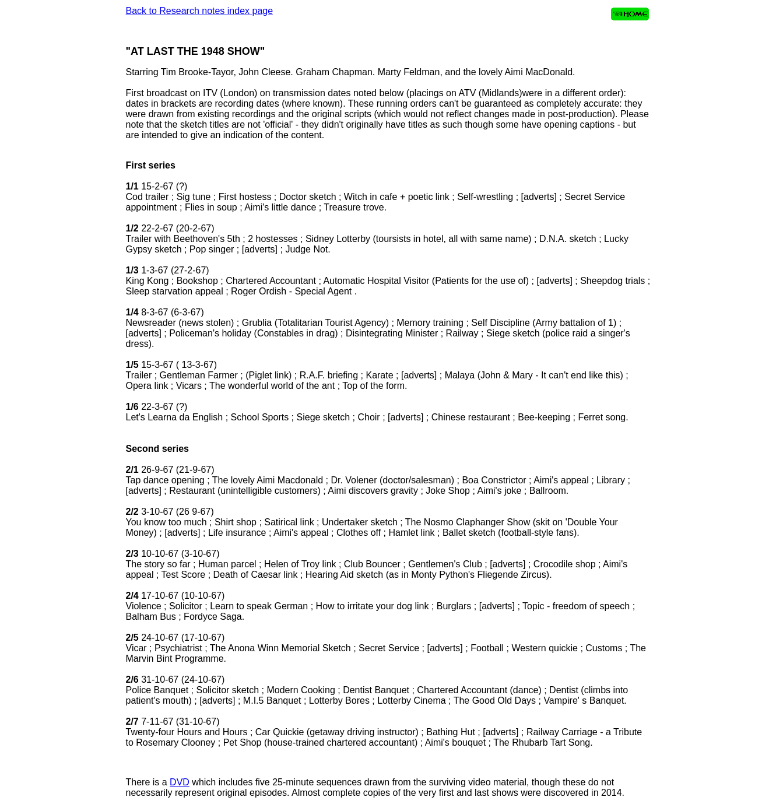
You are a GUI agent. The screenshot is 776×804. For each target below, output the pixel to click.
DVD (179, 782)
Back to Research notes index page (199, 11)
